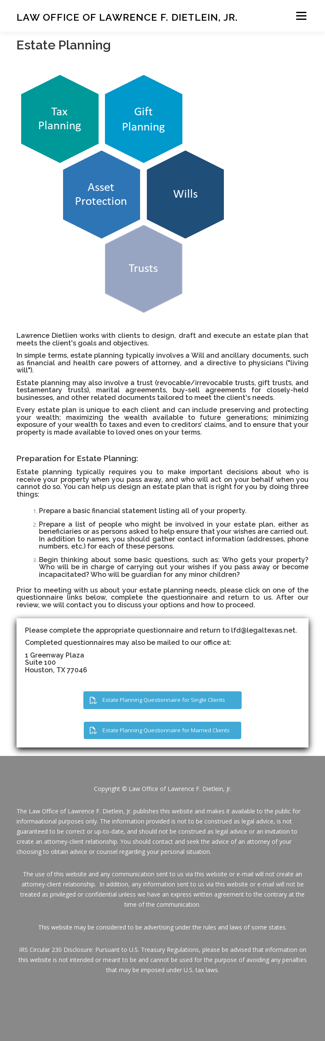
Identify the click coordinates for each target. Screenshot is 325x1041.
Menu (301, 15)
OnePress (209, 1021)
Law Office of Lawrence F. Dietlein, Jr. (127, 16)
